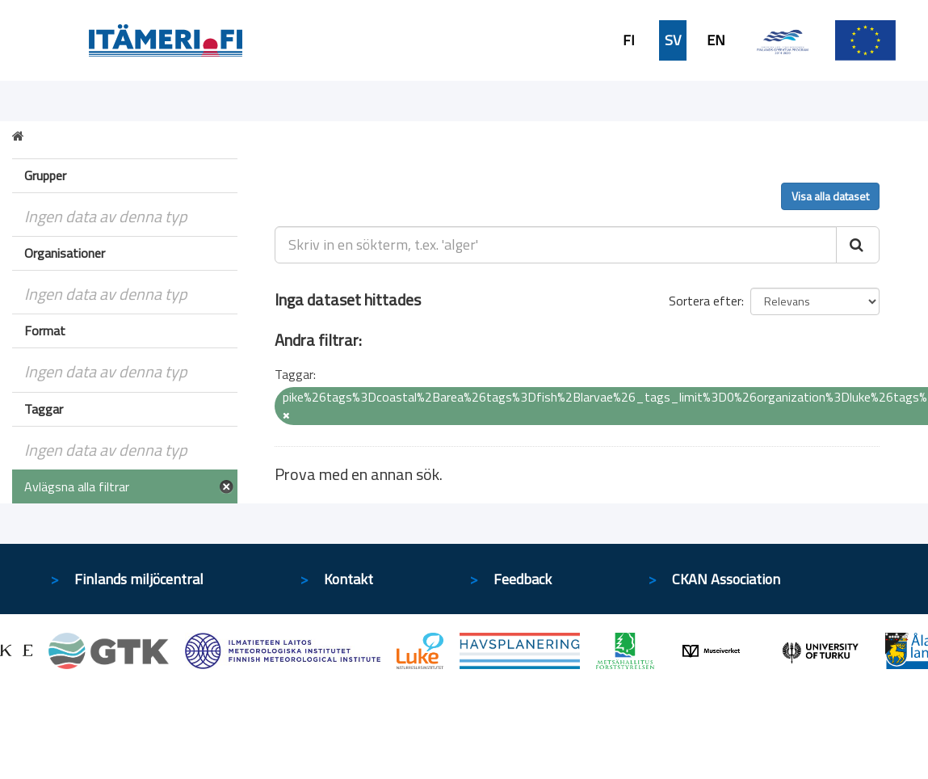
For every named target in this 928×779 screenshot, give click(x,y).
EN (716, 40)
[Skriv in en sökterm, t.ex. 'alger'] (556, 244)
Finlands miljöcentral (139, 579)
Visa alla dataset (830, 195)
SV (673, 40)
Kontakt (348, 579)
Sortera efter (705, 300)
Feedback (522, 579)
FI (629, 40)
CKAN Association (726, 579)
